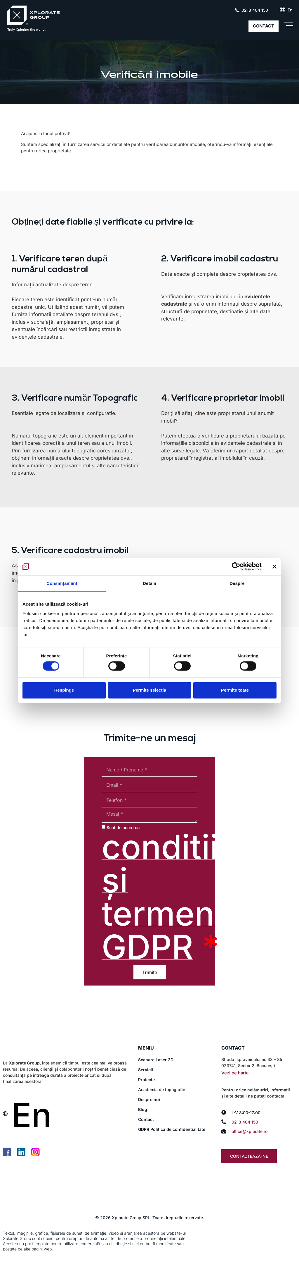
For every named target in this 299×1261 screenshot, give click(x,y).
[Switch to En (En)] (290, 9)
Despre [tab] (237, 583)
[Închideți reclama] (274, 566)
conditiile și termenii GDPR (174, 897)
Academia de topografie (161, 1089)
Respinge (64, 690)
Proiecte (146, 1079)
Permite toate (235, 690)
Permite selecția (149, 690)
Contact (146, 1119)
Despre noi (149, 1099)
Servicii (145, 1069)
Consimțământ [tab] (61, 583)
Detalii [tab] (149, 583)
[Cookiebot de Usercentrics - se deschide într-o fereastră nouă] (236, 566)
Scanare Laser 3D (155, 1059)
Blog (142, 1109)
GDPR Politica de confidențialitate (171, 1129)
